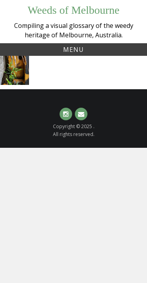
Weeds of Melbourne (73, 10)
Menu (73, 49)
